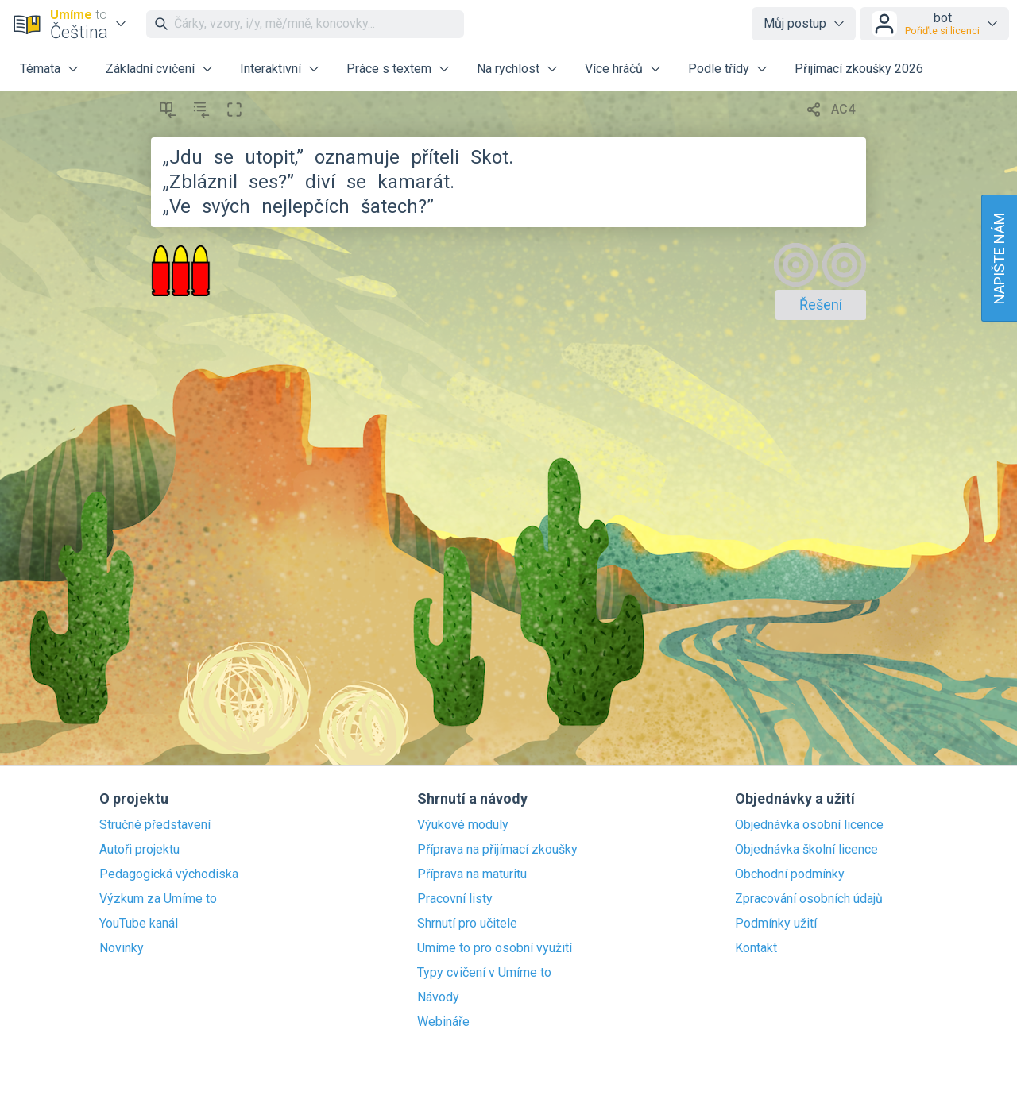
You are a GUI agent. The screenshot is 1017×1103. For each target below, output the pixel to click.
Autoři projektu (139, 850)
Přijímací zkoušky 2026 (859, 68)
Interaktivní (270, 68)
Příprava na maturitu (472, 874)
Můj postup (795, 23)
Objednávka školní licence (806, 850)
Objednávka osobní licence (809, 825)
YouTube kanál (138, 923)
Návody (438, 997)
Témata (40, 68)
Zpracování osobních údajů (809, 899)
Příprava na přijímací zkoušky (497, 850)
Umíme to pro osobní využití (494, 948)
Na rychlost (508, 68)
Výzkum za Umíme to (158, 899)
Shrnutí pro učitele (467, 923)
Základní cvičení (150, 68)
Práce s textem (388, 68)
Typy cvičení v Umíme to (484, 973)
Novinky (121, 948)
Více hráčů (614, 68)
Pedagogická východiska (168, 874)
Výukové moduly (462, 825)
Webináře (443, 1022)
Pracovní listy (455, 899)
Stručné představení (155, 825)
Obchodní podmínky (790, 874)
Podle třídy (718, 68)
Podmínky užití (776, 923)
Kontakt (756, 948)
